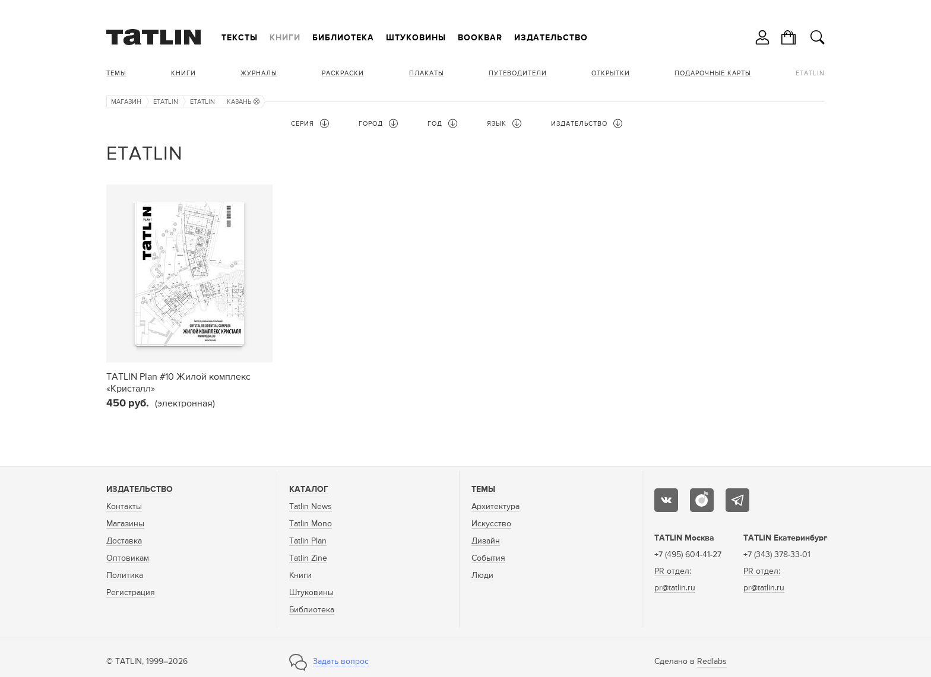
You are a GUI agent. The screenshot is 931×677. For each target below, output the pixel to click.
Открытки (610, 73)
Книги (285, 38)
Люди (482, 575)
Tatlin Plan (308, 541)
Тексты (239, 38)
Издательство (551, 38)
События (488, 558)
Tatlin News (310, 507)
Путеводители (518, 73)
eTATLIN (810, 73)
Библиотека (343, 38)
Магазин (126, 101)
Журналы (258, 73)
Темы (116, 73)
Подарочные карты (712, 73)
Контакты (124, 507)
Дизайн (485, 541)
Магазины (125, 524)
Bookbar (480, 38)
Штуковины (416, 38)
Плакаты (426, 73)
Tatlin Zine (308, 558)
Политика (124, 575)
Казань (243, 101)
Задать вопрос (341, 661)
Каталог (308, 489)
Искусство (491, 524)
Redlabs (712, 661)
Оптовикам (127, 558)
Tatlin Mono (310, 524)
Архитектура (495, 507)
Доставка (124, 541)
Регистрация (130, 593)
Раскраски (343, 73)
